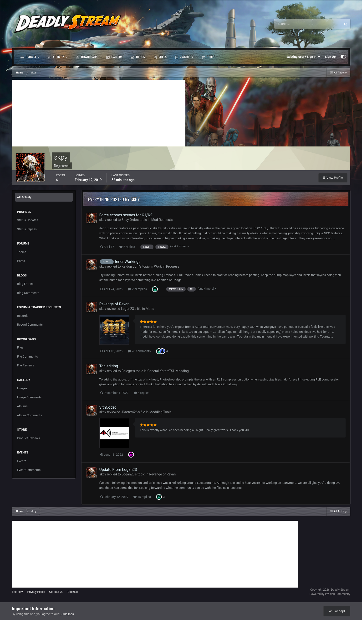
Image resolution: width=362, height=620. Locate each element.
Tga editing (108, 366)
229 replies (137, 289)
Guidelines (67, 614)
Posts (21, 261)
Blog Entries (25, 284)
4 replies (141, 393)
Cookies (72, 592)
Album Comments (29, 415)
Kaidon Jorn (130, 266)
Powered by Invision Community (330, 594)
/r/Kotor (184, 57)
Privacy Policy (36, 592)
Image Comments (29, 397)
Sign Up (330, 56)
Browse (30, 57)
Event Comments (29, 470)
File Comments (27, 356)
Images (22, 388)
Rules (160, 57)
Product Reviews (28, 438)
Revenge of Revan (114, 304)
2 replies (127, 247)
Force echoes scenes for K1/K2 (126, 215)
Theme (17, 592)
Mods (150, 309)
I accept (336, 611)
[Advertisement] (98, 113)
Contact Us (56, 592)
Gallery (114, 57)
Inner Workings (127, 261)
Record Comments (30, 324)
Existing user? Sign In (303, 57)
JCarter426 (129, 412)
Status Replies (27, 229)
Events (21, 461)
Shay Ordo (129, 220)
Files (20, 347)
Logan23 (127, 309)
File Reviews (25, 365)
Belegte (127, 371)
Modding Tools (160, 412)
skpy (102, 220)
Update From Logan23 (118, 469)
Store (209, 57)
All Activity (24, 197)
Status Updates (27, 220)
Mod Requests (162, 220)
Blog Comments (28, 293)
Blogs (138, 57)
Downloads (87, 57)
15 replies (142, 497)
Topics (21, 252)
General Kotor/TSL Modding (168, 371)
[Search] (293, 24)
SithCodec (108, 407)
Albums (22, 406)
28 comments (139, 351)
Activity (58, 57)
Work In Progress (166, 266)
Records (22, 316)
